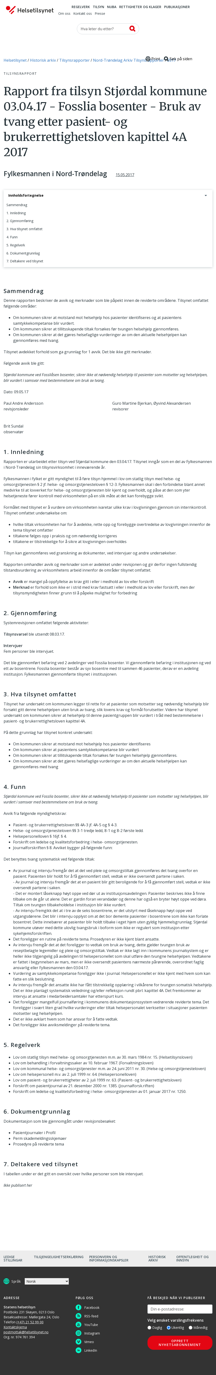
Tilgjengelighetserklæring (58, 1257)
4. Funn (12, 237)
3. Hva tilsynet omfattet (24, 229)
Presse (100, 14)
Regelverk (81, 7)
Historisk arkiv (157, 1258)
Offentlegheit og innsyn (192, 1258)
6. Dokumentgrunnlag (23, 253)
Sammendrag (16, 205)
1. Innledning (16, 213)
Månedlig (198, 1327)
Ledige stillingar (13, 1258)
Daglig (154, 1327)
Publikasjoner (177, 7)
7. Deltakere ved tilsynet (24, 261)
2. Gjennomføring (19, 221)
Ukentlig (175, 1327)
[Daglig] (149, 1328)
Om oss (64, 14)
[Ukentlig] (169, 1328)
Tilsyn (98, 7)
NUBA (111, 7)
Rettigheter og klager (140, 7)
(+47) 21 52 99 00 (30, 1322)
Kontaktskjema (15, 1327)
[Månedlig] (190, 1328)
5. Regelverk (15, 245)
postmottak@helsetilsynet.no (26, 1332)
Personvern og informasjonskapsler (108, 1258)
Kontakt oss (82, 14)
